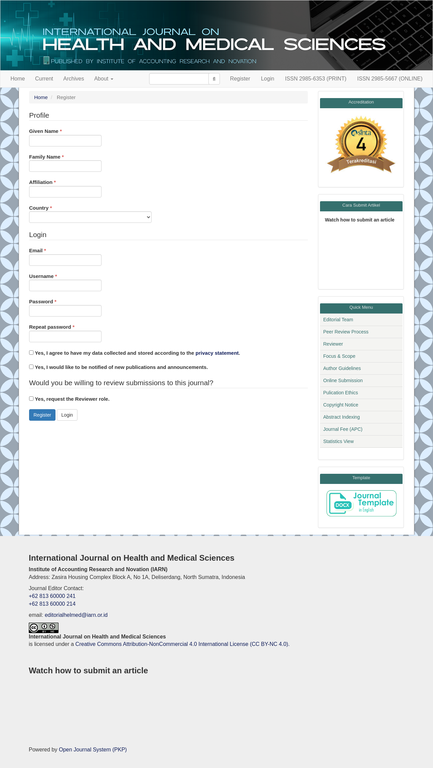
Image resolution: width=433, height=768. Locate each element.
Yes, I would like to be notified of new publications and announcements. (118, 367)
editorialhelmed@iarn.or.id (76, 615)
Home (17, 79)
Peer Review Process (346, 331)
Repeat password (65, 332)
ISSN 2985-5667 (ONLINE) (390, 79)
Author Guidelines (342, 368)
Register (240, 79)
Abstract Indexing (341, 417)
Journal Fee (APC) (343, 429)
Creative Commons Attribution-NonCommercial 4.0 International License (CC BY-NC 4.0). (182, 644)
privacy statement (217, 353)
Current (44, 79)
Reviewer (333, 344)
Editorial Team (338, 319)
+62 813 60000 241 (52, 596)
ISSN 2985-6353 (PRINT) (315, 79)
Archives (73, 79)
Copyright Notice (341, 405)
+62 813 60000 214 (52, 604)
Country (90, 213)
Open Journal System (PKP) (93, 749)
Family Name (65, 162)
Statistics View (338, 441)
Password (65, 307)
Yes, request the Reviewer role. (69, 399)
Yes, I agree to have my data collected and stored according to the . (134, 353)
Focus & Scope (339, 356)
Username (65, 282)
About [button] (103, 79)
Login (267, 79)
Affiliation (65, 188)
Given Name (65, 136)
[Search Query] (183, 79)
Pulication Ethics (340, 392)
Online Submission (343, 380)
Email (65, 256)
